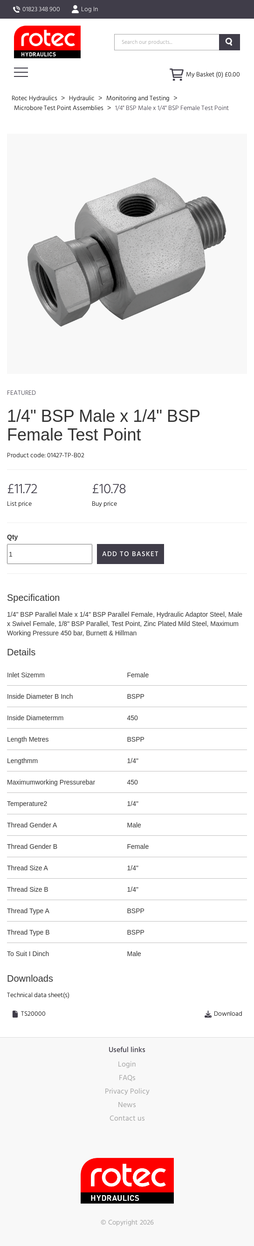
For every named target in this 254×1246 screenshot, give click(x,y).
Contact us (127, 1118)
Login (127, 1064)
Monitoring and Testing (138, 98)
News (127, 1104)
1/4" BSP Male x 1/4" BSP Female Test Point (172, 108)
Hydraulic (82, 98)
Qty (12, 537)
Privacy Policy (127, 1091)
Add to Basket (130, 554)
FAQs (127, 1077)
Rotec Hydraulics (35, 98)
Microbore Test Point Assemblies (59, 108)
